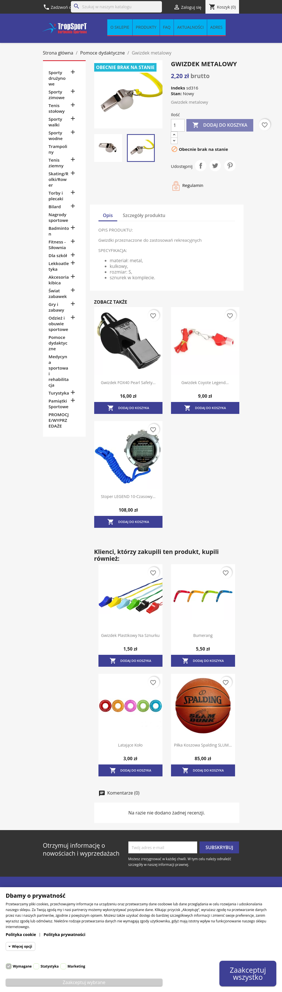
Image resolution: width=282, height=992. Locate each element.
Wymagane (22, 966)
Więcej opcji (22, 946)
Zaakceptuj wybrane (84, 982)
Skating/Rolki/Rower (59, 179)
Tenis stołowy (57, 108)
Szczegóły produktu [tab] (144, 215)
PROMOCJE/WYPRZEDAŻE (59, 420)
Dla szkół (58, 255)
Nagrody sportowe (58, 217)
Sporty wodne (56, 135)
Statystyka (49, 966)
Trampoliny (58, 149)
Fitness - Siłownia (57, 244)
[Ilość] (178, 125)
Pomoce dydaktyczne (58, 342)
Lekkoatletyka (59, 266)
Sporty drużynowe (57, 78)
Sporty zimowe (57, 94)
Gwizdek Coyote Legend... (205, 382)
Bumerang (203, 635)
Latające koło (130, 745)
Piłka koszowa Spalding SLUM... (203, 745)
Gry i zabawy (56, 307)
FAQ (167, 27)
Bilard (55, 206)
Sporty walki (55, 122)
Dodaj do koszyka (219, 125)
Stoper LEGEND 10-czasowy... (128, 496)
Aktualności (190, 27)
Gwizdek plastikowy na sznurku (130, 635)
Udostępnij (200, 165)
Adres (216, 27)
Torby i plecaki (56, 195)
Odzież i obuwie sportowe (58, 323)
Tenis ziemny (56, 162)
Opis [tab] (108, 215)
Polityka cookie (21, 934)
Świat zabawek (58, 293)
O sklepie (119, 27)
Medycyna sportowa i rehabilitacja (59, 371)
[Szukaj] (116, 6)
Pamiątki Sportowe (59, 403)
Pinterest (230, 165)
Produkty (146, 27)
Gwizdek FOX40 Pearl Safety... (128, 382)
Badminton (59, 231)
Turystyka (59, 393)
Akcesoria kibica (59, 279)
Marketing (76, 966)
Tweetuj (215, 165)
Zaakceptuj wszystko (248, 973)
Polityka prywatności (64, 934)
